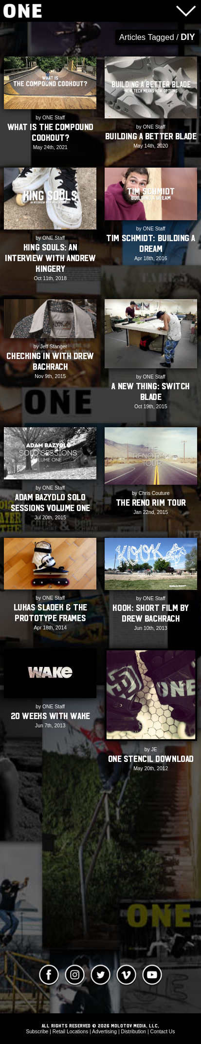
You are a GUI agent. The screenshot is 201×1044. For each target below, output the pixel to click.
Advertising (104, 1031)
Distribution (133, 1031)
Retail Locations (70, 1031)
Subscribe (37, 1031)
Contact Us (162, 1031)
